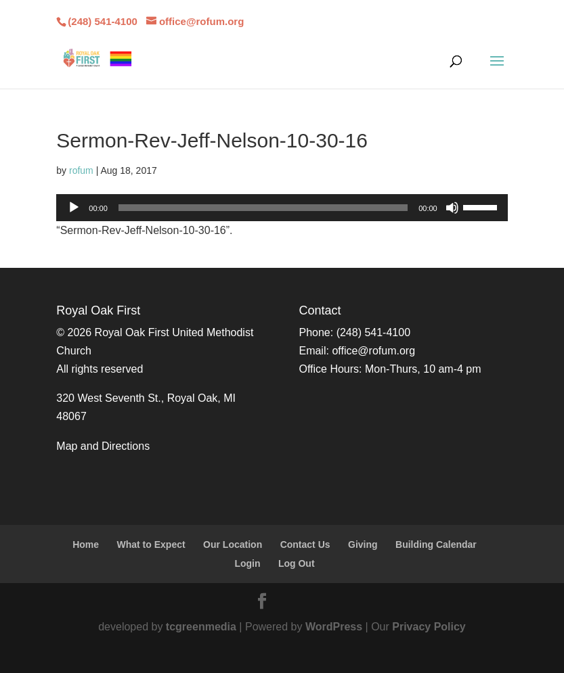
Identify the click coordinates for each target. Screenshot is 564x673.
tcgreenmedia (201, 626)
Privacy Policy (429, 626)
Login (247, 563)
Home (85, 544)
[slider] (263, 207)
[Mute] (452, 207)
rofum (81, 170)
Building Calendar (436, 544)
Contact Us (305, 544)
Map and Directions (103, 446)
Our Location (232, 544)
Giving (363, 544)
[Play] (74, 207)
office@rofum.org (373, 350)
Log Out (296, 563)
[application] (281, 207)
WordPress (333, 626)
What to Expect (151, 544)
